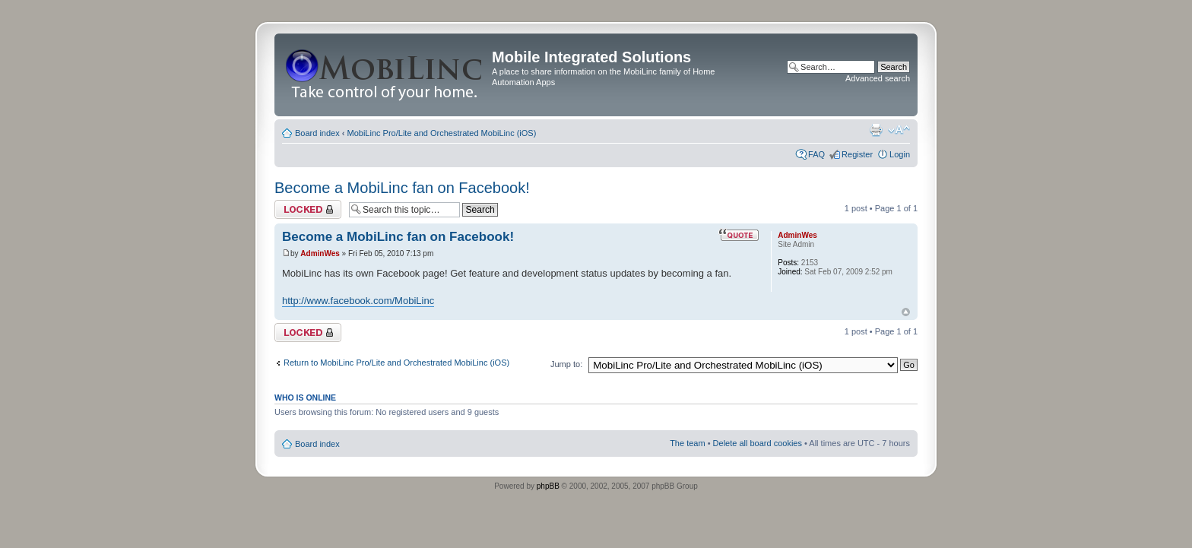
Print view (875, 130)
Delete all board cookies (757, 443)
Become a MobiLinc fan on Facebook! (402, 187)
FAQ (816, 154)
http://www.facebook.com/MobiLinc (358, 300)
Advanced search (877, 78)
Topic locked (307, 209)
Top (906, 312)
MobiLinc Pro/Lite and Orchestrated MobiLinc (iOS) (442, 133)
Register (857, 154)
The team (687, 443)
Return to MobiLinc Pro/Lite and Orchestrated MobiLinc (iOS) (396, 362)
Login (899, 154)
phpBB (548, 486)
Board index (317, 133)
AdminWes (320, 253)
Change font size (899, 130)
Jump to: (566, 364)
